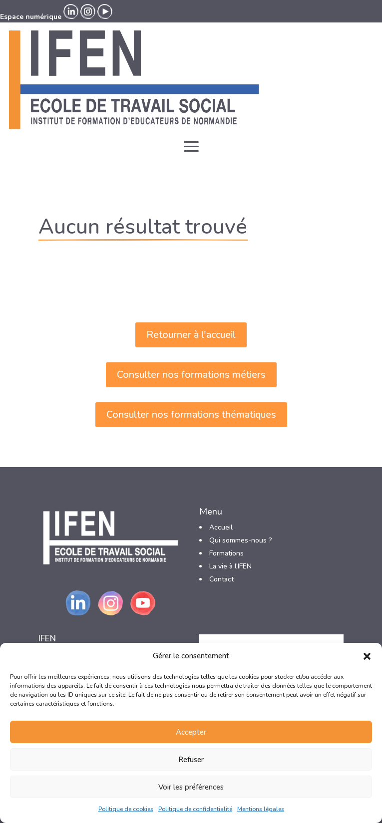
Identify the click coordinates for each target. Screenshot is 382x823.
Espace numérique (30, 16)
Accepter (191, 732)
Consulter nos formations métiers (191, 374)
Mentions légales (260, 809)
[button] (367, 656)
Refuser (191, 760)
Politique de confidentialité (195, 809)
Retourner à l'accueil (191, 334)
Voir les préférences (191, 787)
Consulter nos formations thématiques (191, 414)
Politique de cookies (125, 809)
